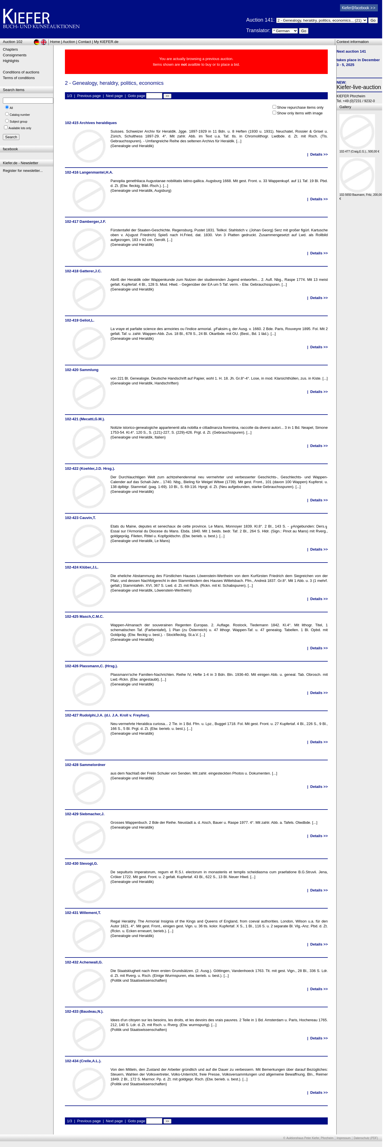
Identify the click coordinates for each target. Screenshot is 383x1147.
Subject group (18, 121)
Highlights (11, 61)
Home (55, 42)
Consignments (14, 55)
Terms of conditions (19, 78)
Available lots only (20, 128)
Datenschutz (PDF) (366, 1138)
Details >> (319, 154)
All (11, 108)
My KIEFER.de (106, 42)
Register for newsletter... (23, 170)
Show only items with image (300, 113)
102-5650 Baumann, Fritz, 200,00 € (360, 195)
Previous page (89, 96)
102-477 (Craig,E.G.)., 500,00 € (359, 150)
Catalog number (20, 114)
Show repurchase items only (300, 107)
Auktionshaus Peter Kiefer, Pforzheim (310, 1138)
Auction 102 (12, 42)
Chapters (10, 49)
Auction (69, 42)
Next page (114, 96)
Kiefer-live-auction (359, 87)
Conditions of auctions (21, 72)
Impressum (344, 1138)
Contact (84, 42)
